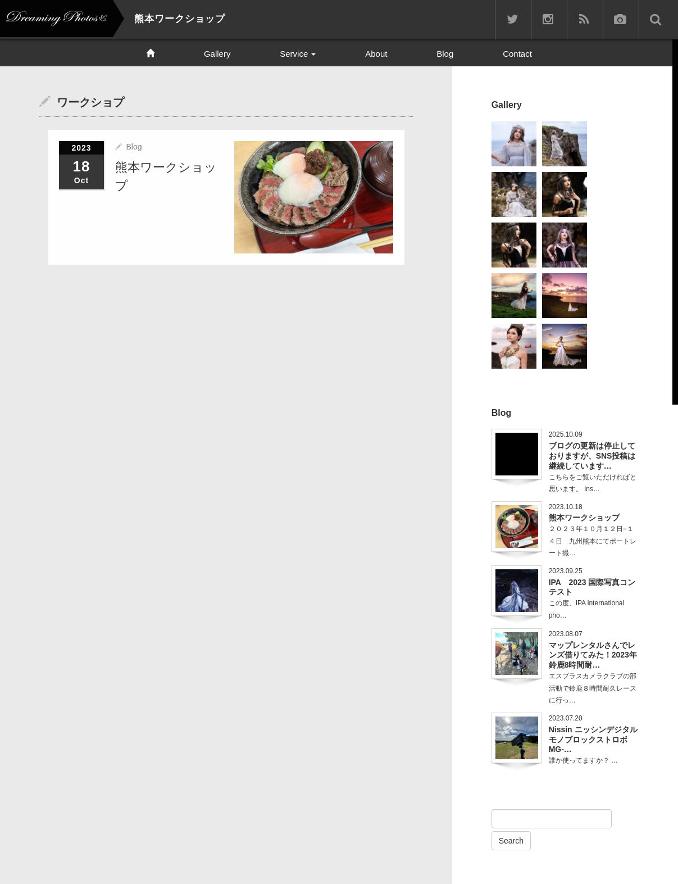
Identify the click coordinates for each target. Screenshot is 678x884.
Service (298, 53)
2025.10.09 (566, 434)
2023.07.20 (566, 718)
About (376, 53)
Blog (444, 53)
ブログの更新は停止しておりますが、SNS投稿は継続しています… (592, 455)
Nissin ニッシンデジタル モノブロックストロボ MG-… (593, 739)
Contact (517, 53)
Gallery (217, 53)
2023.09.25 (566, 571)
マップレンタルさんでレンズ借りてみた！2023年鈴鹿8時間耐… (593, 655)
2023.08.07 (566, 634)
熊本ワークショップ (584, 517)
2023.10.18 (566, 507)
